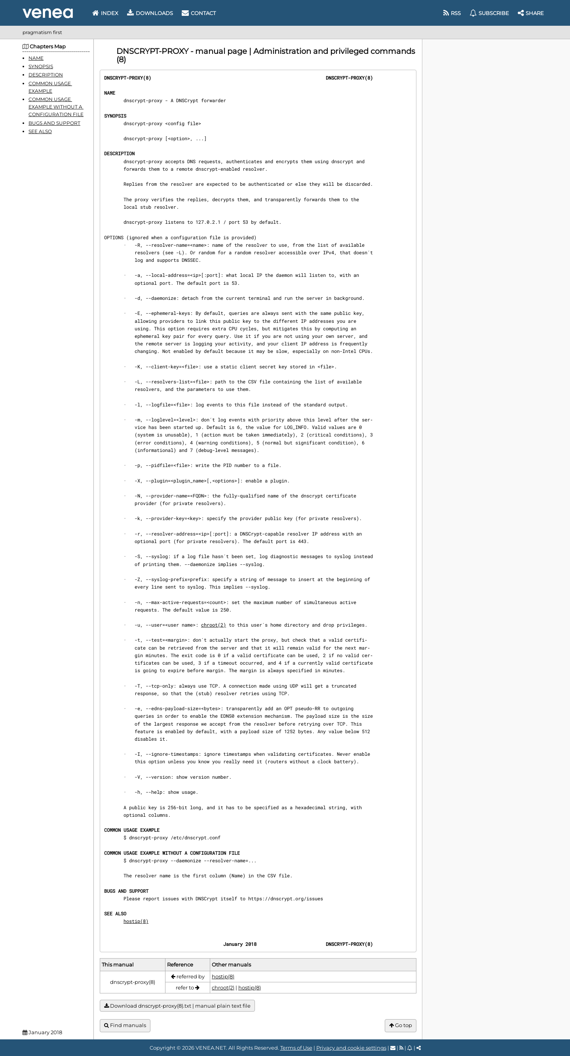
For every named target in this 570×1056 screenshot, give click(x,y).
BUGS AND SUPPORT (54, 123)
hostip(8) (136, 921)
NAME (36, 58)
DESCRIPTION (45, 75)
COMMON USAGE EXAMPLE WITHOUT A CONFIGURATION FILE (56, 106)
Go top (400, 1025)
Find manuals (125, 1025)
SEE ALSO (40, 131)
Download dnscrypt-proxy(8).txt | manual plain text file (177, 1005)
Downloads (150, 13)
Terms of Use (296, 1048)
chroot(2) (213, 624)
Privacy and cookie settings (351, 1048)
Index (105, 13)
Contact (199, 13)
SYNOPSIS (40, 66)
